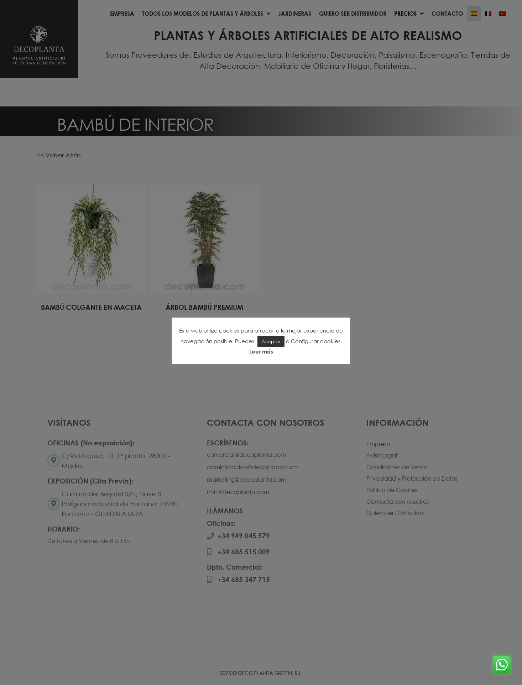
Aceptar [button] (271, 341)
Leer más (261, 351)
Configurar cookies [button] (315, 341)
